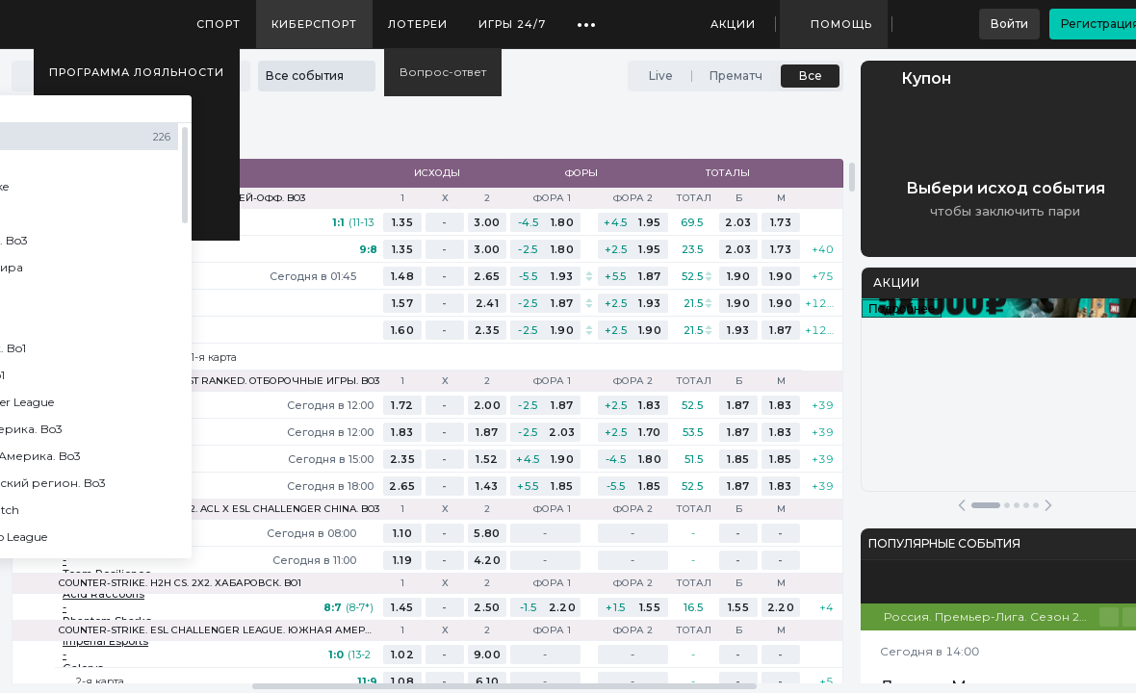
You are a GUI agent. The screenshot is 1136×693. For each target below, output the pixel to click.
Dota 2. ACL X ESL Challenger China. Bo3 (270, 509)
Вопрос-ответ (443, 71)
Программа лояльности (136, 72)
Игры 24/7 (512, 24)
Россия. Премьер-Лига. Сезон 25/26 (991, 616)
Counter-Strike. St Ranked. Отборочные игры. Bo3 (237, 381)
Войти (1009, 23)
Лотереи (418, 24)
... (587, 17)
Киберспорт (314, 24)
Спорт (218, 24)
